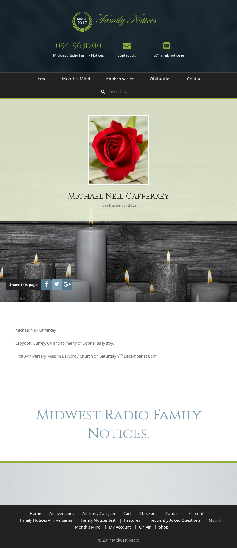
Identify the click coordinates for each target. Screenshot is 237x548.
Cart (127, 513)
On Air (145, 527)
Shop (163, 527)
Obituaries (161, 79)
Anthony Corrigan (98, 513)
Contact (195, 79)
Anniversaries (120, 79)
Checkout (148, 513)
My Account (120, 527)
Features (132, 520)
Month (215, 520)
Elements (196, 513)
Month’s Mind (76, 79)
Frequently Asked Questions (174, 520)
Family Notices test (98, 520)
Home (41, 79)
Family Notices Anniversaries (46, 520)
